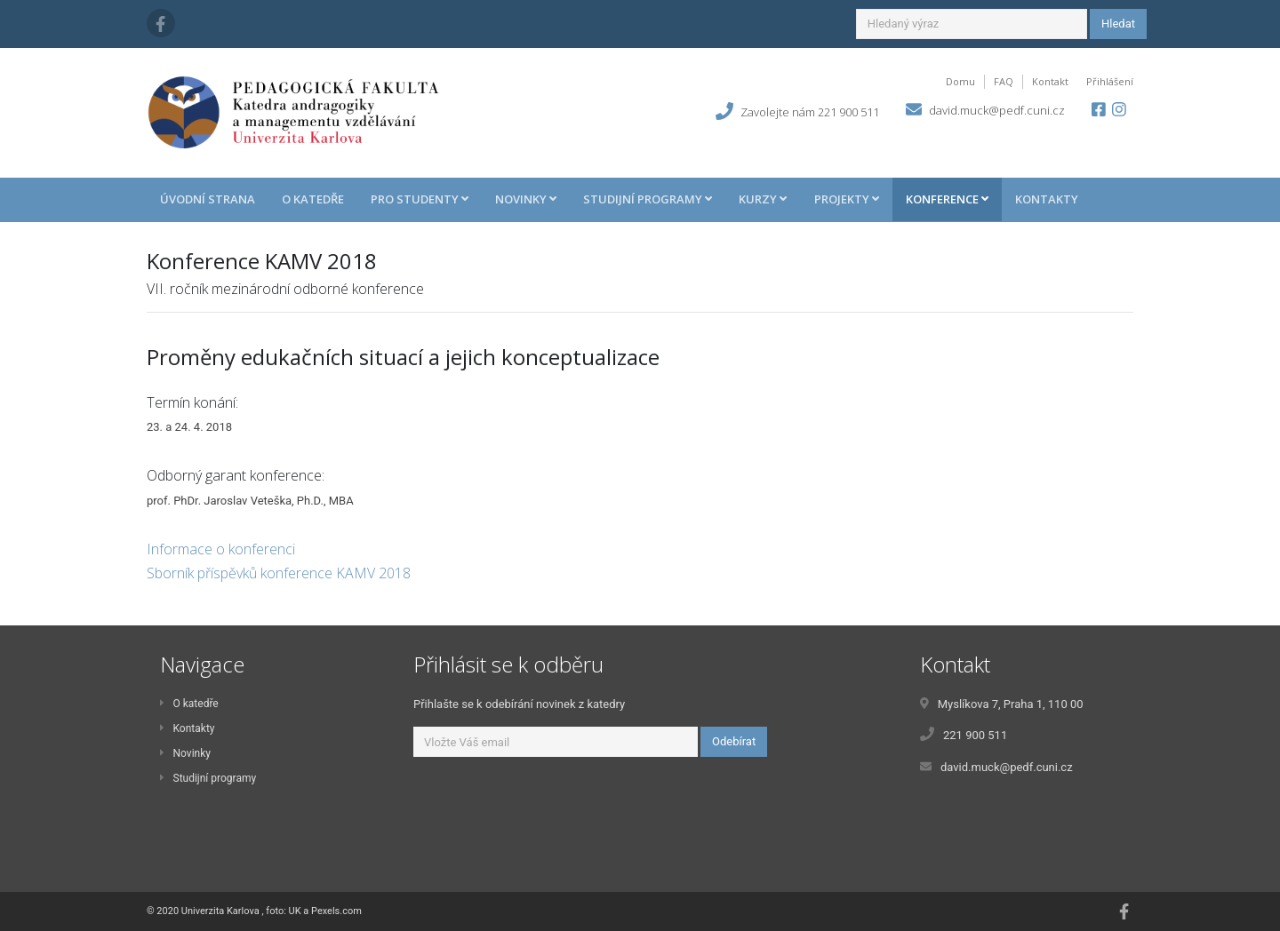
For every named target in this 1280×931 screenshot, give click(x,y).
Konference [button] (947, 199)
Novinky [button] (525, 199)
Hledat (1118, 23)
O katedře (313, 199)
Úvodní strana (207, 199)
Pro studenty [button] (419, 199)
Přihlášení (1109, 81)
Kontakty (1046, 199)
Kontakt (1050, 81)
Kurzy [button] (763, 199)
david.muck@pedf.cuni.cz (997, 110)
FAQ (1003, 81)
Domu (960, 81)
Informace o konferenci (221, 549)
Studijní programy (208, 778)
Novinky (185, 753)
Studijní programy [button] (647, 199)
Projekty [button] (846, 199)
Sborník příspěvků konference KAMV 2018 (279, 573)
